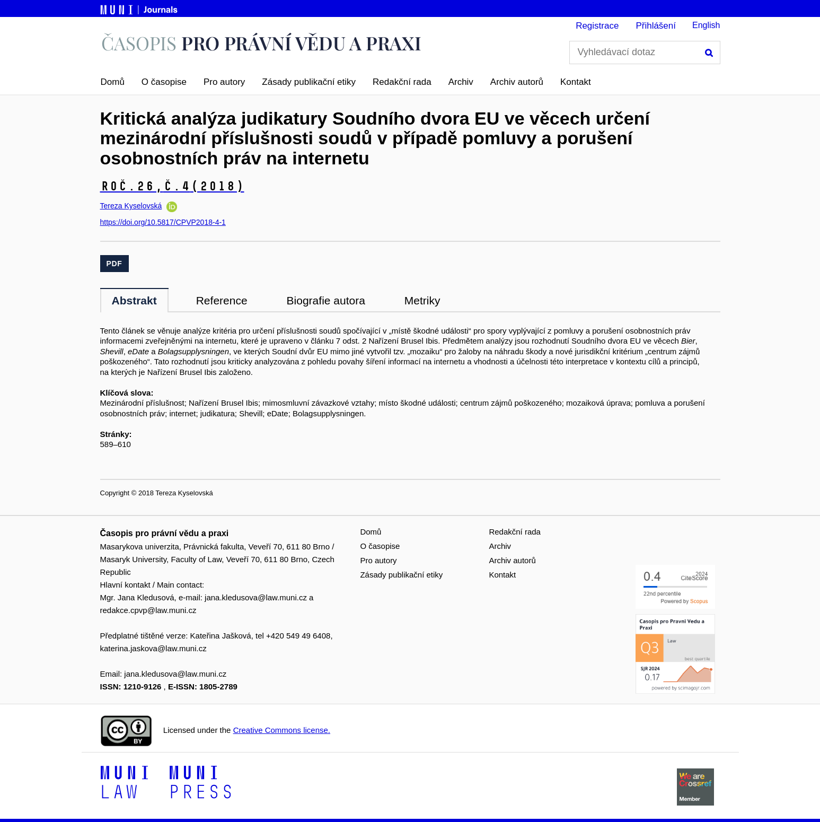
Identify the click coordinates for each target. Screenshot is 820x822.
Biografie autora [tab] (326, 300)
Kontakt (575, 82)
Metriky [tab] (422, 300)
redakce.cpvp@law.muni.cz (148, 610)
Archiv (460, 82)
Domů (113, 82)
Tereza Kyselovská (131, 206)
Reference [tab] (222, 300)
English (706, 25)
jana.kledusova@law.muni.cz (256, 597)
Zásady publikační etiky (309, 82)
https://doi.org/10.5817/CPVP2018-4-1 (163, 222)
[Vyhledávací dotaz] (644, 52)
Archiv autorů (516, 82)
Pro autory (224, 82)
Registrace (597, 26)
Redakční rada (402, 82)
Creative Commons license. (281, 729)
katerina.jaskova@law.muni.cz (153, 648)
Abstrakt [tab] (134, 300)
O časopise (164, 82)
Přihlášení (656, 26)
